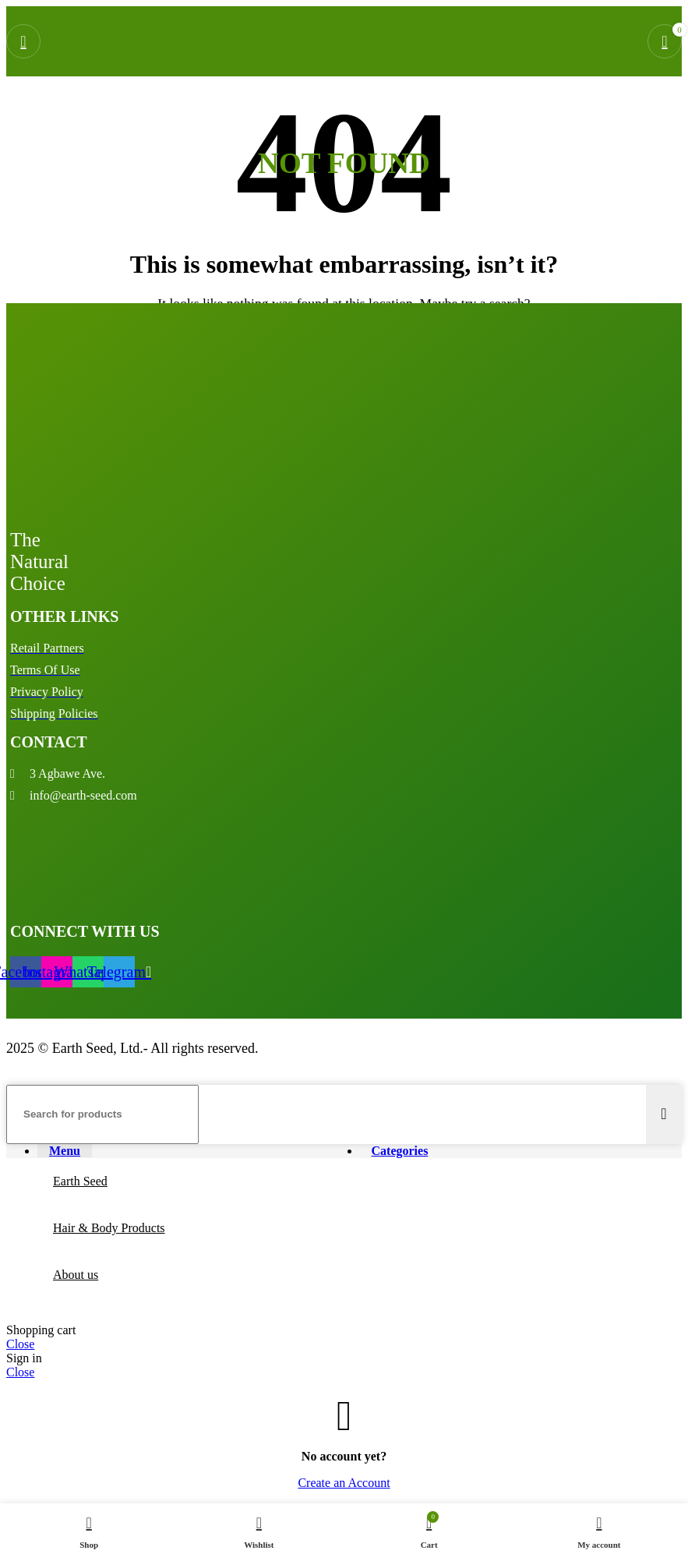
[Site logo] (334, 80)
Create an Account (344, 1482)
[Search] (102, 1114)
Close (20, 1344)
